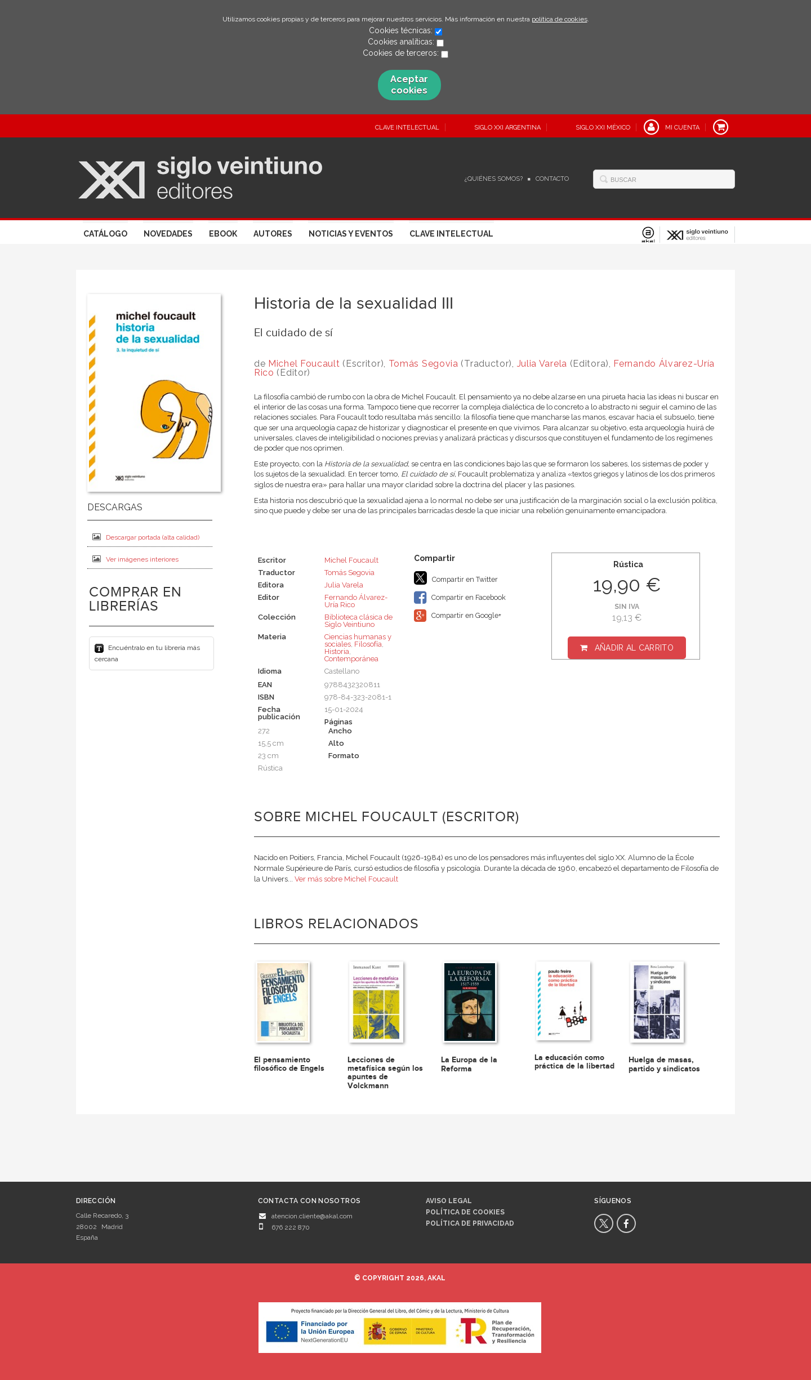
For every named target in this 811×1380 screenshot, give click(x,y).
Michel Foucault (304, 363)
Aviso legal (449, 1201)
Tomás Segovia (423, 363)
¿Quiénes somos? (494, 178)
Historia (336, 651)
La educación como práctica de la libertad (574, 1062)
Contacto (552, 178)
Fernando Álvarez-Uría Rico (355, 601)
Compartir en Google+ (457, 615)
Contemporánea (351, 659)
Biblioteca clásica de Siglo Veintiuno (358, 620)
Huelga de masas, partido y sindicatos (664, 1064)
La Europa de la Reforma (469, 1064)
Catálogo (105, 233)
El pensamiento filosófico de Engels (289, 1064)
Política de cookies (465, 1212)
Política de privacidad (470, 1223)
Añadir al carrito (634, 647)
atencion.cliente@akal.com (312, 1216)
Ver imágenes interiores (135, 559)
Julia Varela (542, 363)
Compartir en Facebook (460, 597)
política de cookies (559, 19)
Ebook (223, 233)
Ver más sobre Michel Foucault (346, 879)
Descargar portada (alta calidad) (145, 537)
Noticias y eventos (351, 233)
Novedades (168, 233)
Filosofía (368, 644)
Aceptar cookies (409, 85)
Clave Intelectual (451, 233)
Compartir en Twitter (456, 578)
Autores (272, 233)
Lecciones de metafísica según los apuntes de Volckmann (385, 1072)
